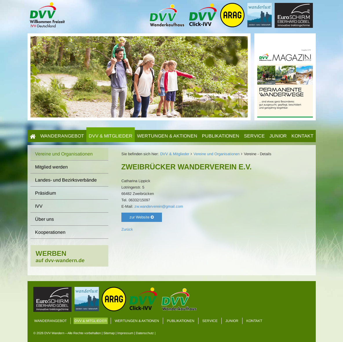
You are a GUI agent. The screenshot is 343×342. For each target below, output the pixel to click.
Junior (278, 135)
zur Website (141, 217)
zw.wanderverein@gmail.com (158, 206)
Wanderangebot (62, 135)
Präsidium (45, 193)
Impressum (125, 333)
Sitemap (109, 333)
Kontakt (302, 135)
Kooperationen (50, 232)
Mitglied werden (51, 166)
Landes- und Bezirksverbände (66, 180)
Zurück (127, 229)
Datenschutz (145, 333)
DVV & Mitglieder (110, 135)
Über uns (44, 219)
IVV (39, 206)
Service (254, 135)
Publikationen (220, 135)
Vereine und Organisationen (217, 154)
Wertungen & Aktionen (167, 135)
